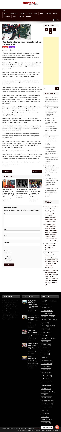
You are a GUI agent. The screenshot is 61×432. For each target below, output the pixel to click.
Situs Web (6, 242)
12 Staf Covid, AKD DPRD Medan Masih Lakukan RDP (37, 171)
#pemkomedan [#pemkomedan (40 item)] (46, 363)
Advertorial (29, 16)
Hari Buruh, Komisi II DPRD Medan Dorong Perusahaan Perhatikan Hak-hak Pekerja (51, 111)
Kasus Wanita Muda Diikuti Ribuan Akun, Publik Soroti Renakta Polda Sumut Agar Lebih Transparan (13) (51, 263)
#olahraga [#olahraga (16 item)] (45, 357)
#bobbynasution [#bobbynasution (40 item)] (46, 313)
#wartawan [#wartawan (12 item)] (45, 422)
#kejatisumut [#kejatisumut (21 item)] (45, 332)
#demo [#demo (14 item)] (44, 316)
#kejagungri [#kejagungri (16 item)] (45, 329)
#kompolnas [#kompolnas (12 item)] (45, 335)
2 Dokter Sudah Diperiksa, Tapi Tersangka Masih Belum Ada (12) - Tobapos (51, 272)
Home (18, 430)
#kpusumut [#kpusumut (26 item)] (45, 344)
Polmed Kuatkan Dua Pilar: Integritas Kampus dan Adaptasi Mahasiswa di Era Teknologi (51, 191)
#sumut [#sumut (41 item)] (44, 416)
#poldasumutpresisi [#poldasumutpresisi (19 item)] (47, 391)
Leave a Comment (26, 50)
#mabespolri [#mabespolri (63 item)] (45, 350)
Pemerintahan (14, 13)
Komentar (6, 214)
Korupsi (41, 13)
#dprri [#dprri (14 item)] (44, 319)
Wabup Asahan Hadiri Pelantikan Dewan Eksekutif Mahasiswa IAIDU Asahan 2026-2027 (51, 150)
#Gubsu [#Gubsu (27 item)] (44, 326)
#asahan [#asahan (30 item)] (53, 301)
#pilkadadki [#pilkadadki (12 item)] (45, 379)
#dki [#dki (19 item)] (52, 316)
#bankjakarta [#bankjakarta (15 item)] (45, 307)
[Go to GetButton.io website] (57, 430)
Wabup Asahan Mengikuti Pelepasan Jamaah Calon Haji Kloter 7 (51, 159)
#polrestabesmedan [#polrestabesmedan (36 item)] (47, 400)
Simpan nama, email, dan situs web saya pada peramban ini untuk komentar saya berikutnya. (8, 256)
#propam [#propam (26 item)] (45, 410)
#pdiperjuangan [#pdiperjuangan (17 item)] (46, 360)
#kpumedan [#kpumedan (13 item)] (45, 341)
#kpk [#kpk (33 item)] (53, 338)
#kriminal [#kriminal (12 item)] (45, 347)
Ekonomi (6, 13)
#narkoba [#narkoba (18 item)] (45, 354)
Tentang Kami (24, 430)
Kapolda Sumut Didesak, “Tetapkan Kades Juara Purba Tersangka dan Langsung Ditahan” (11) (51, 280)
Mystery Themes (37, 428)
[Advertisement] (51, 61)
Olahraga (48, 13)
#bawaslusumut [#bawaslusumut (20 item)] (46, 310)
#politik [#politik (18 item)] (44, 394)
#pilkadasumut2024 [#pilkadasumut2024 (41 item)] (47, 385)
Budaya (15, 16)
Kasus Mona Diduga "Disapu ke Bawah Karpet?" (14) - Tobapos (51, 255)
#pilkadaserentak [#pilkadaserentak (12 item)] (47, 382)
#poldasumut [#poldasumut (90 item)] (46, 388)
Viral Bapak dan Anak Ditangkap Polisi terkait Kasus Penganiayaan (22, 191)
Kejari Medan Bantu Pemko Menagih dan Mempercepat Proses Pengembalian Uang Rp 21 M (8, 193)
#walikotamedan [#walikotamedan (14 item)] (46, 419)
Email (6, 236)
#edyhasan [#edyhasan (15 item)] (53, 319)
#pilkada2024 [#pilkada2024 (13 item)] (46, 375)
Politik (35, 13)
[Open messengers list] (57, 427)
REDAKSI (31, 430)
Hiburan (55, 13)
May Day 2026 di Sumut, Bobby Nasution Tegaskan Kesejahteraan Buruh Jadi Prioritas (51, 100)
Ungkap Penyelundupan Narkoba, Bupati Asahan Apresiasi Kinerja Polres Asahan (51, 140)
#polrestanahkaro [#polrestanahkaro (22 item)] (47, 403)
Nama (6, 229)
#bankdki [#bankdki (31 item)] (44, 304)
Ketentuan (37, 430)
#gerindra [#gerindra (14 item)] (45, 322)
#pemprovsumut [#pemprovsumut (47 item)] (46, 372)
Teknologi (22, 13)
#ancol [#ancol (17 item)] (44, 301)
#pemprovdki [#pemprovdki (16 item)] (45, 366)
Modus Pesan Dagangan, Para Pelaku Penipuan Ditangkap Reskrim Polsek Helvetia (35, 193)
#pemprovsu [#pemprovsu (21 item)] (45, 369)
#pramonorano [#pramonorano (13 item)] (46, 407)
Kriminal (30, 13)
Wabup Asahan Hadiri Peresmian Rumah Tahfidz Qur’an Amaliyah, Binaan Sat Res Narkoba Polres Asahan (51, 170)
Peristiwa (21, 16)
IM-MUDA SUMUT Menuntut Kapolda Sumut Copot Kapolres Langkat (51, 120)
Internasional (7, 16)
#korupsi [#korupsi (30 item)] (44, 338)
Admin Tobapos (15, 50)
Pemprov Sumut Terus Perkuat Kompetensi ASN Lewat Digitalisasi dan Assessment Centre (51, 181)
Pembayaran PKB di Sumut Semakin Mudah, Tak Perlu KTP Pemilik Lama (51, 129)
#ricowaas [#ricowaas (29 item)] (45, 413)
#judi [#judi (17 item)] (52, 326)
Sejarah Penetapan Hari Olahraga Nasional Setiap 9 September (8, 171)
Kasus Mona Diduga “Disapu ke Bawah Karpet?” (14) (51, 219)
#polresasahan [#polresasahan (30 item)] (46, 397)
